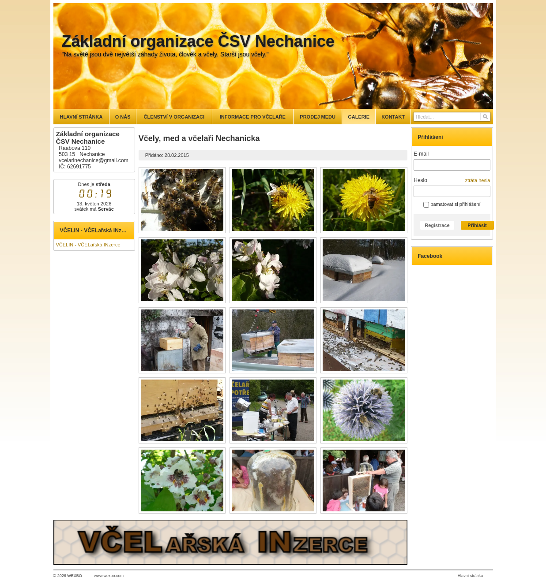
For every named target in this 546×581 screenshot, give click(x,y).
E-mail (421, 154)
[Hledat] (484, 116)
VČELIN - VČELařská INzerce (88, 244)
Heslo (420, 180)
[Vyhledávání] (452, 116)
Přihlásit (476, 225)
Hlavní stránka (470, 576)
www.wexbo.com (109, 576)
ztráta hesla (477, 180)
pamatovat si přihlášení (451, 204)
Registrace (437, 225)
